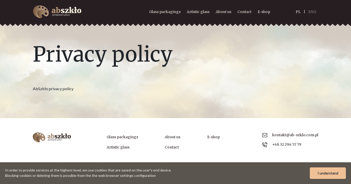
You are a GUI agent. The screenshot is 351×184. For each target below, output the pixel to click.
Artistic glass (198, 11)
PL (298, 11)
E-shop (264, 11)
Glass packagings (165, 11)
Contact (244, 11)
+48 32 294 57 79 (281, 144)
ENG (312, 11)
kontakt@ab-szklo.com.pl (290, 135)
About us (223, 11)
